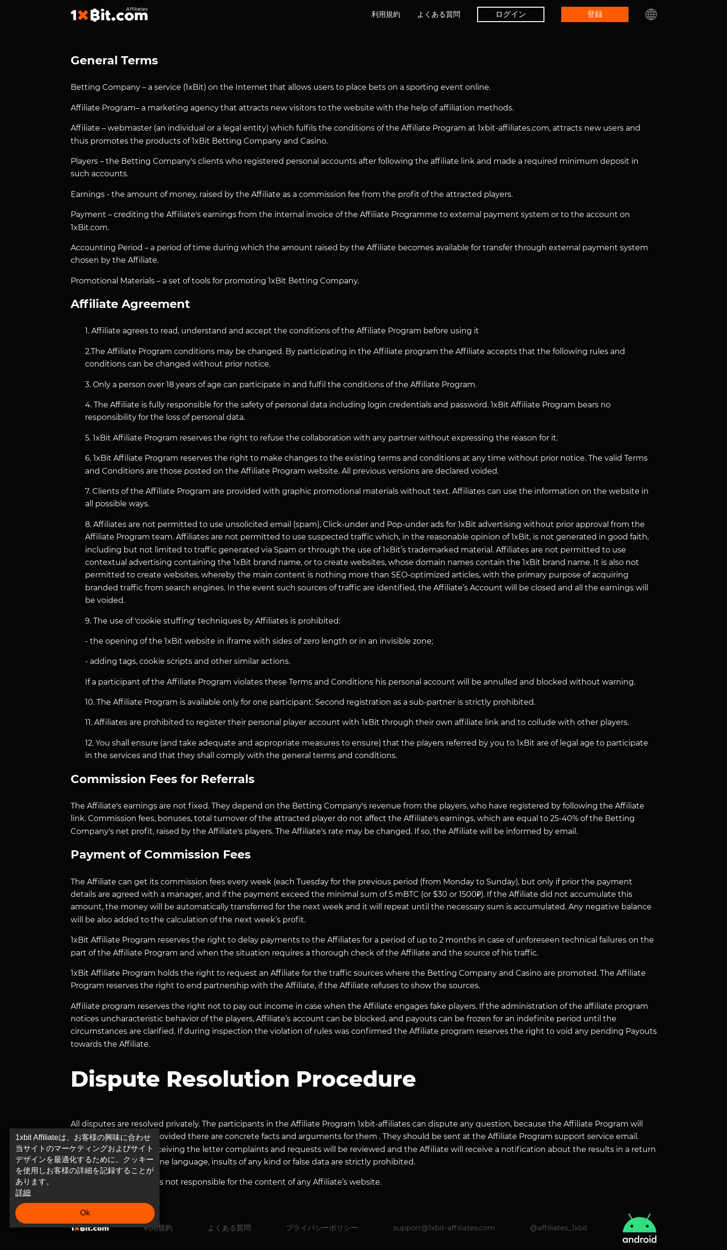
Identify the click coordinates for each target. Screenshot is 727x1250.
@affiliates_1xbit (559, 1227)
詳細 (23, 1193)
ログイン (510, 14)
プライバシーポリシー (322, 1227)
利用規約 (385, 14)
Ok (85, 1213)
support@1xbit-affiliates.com (444, 1227)
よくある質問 (438, 14)
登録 (595, 14)
